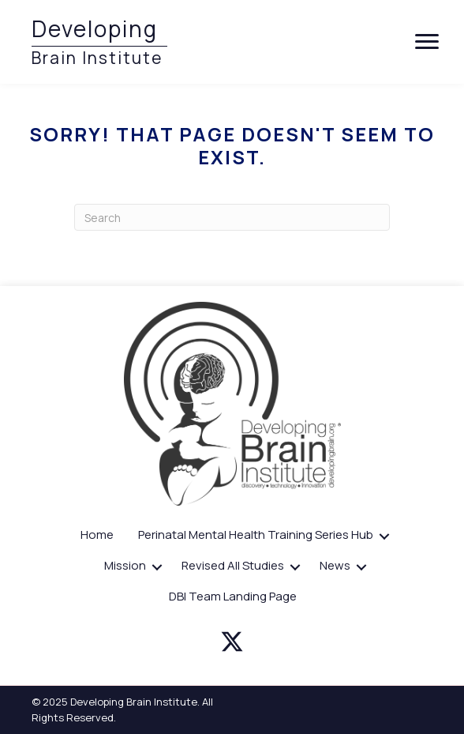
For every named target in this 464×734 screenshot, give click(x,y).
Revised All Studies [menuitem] (232, 565)
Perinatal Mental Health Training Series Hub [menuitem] (255, 534)
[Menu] (427, 41)
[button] (384, 536)
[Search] (232, 217)
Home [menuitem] (97, 534)
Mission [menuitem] (125, 565)
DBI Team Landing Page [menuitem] (233, 596)
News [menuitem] (335, 565)
